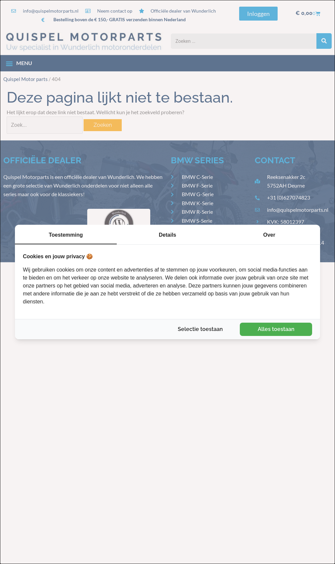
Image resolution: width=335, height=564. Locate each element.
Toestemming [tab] (66, 235)
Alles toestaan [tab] (276, 329)
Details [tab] (167, 235)
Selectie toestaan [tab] (200, 329)
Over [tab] (269, 235)
